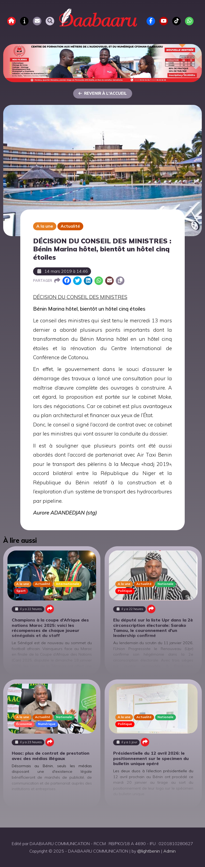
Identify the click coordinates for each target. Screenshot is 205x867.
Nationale (165, 584)
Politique (125, 591)
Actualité (70, 226)
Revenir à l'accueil (102, 93)
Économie (24, 724)
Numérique (47, 724)
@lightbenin (148, 851)
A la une (44, 226)
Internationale (67, 584)
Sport (21, 591)
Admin (169, 851)
